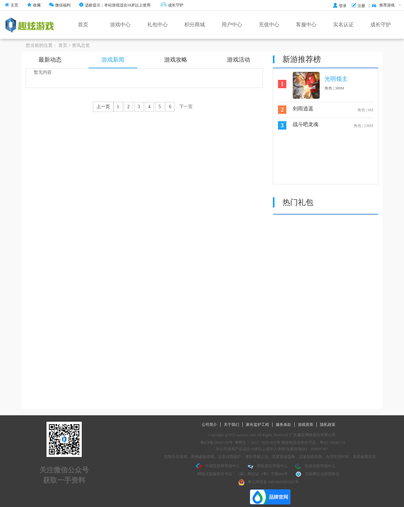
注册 (358, 6)
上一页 (103, 106)
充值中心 (269, 24)
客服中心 (306, 24)
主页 (11, 5)
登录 (340, 6)
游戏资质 (305, 424)
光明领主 (336, 79)
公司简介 (209, 424)
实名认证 (343, 24)
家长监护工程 (257, 424)
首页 (83, 24)
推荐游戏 (386, 5)
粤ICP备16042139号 (216, 442)
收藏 (34, 5)
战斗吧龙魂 (305, 124)
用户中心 (232, 24)
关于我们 (231, 424)
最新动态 (50, 59)
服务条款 (283, 424)
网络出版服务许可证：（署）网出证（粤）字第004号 (243, 474)
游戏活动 (238, 59)
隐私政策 (327, 424)
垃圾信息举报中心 (315, 466)
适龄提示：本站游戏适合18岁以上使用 (114, 5)
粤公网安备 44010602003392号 (268, 482)
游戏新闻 (112, 59)
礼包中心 (157, 24)
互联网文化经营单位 (317, 474)
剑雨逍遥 (303, 108)
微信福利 (60, 5)
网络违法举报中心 (267, 466)
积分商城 (194, 24)
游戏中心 (120, 24)
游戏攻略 (175, 59)
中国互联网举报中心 (218, 466)
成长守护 (171, 5)
